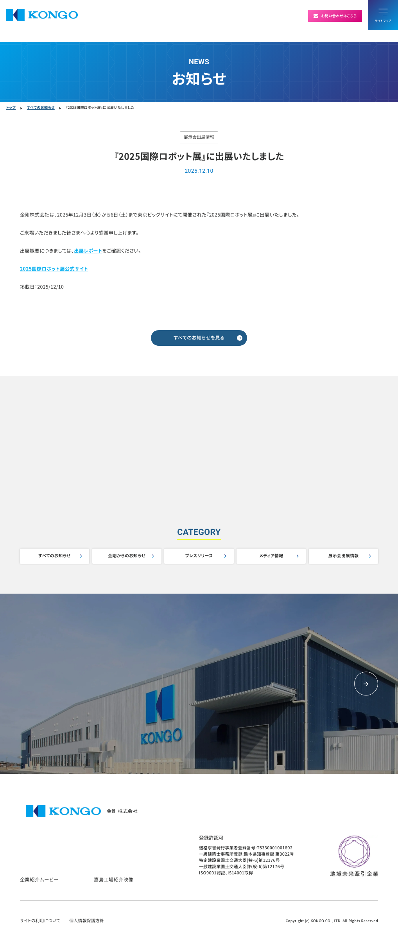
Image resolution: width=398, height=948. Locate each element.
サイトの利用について (40, 921)
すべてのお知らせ (54, 556)
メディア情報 (271, 556)
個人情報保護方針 (86, 921)
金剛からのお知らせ (126, 556)
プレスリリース (199, 556)
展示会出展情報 (343, 556)
